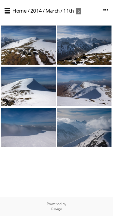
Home (19, 10)
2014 (36, 10)
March (53, 10)
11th (68, 10)
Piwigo (56, 209)
